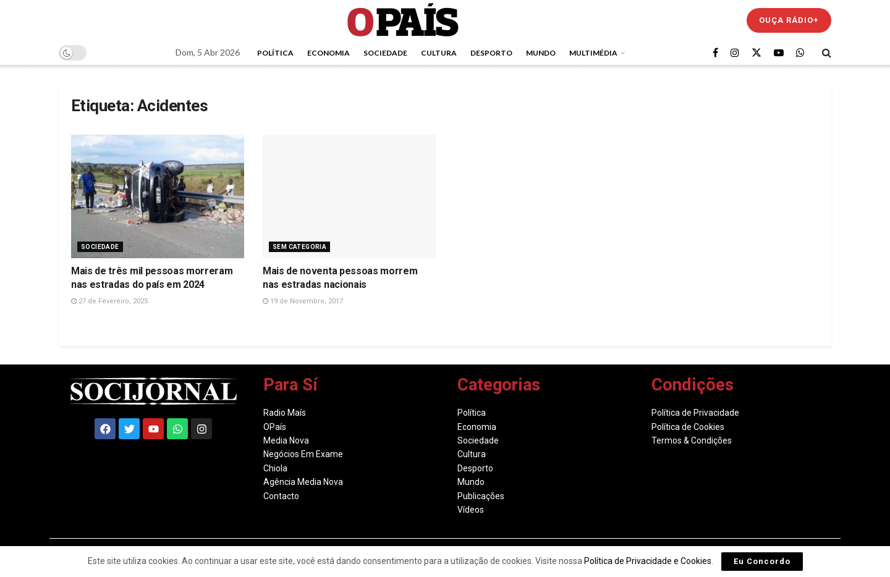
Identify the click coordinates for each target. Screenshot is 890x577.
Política (275, 52)
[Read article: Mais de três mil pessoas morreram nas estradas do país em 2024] (157, 196)
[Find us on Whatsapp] (800, 52)
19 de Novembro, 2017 (303, 301)
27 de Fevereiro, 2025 (109, 301)
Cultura (439, 52)
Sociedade (385, 52)
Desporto (491, 52)
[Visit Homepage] (403, 20)
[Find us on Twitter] (756, 52)
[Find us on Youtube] (779, 52)
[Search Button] (826, 52)
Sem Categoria (299, 246)
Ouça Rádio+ (789, 20)
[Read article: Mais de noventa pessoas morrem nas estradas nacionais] (349, 196)
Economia (328, 52)
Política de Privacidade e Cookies (647, 561)
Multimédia (593, 52)
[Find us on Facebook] (715, 52)
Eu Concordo (762, 561)
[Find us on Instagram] (735, 52)
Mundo (541, 52)
